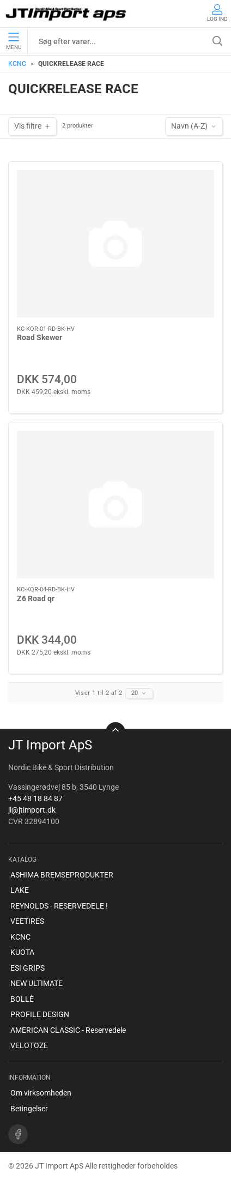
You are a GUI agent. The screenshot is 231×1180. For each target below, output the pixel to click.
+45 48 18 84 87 (35, 798)
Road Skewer (39, 337)
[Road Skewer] (115, 244)
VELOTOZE (29, 1045)
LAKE (19, 890)
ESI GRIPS (27, 968)
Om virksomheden (40, 1092)
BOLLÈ (22, 999)
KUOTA (22, 952)
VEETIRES (27, 921)
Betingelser (29, 1108)
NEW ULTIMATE (36, 983)
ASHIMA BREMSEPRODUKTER (61, 874)
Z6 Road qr (35, 598)
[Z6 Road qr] (115, 505)
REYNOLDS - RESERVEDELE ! (59, 905)
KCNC (17, 64)
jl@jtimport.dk (32, 810)
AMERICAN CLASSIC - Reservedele (68, 1030)
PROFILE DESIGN (39, 1014)
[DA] (66, 13)
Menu (13, 41)
